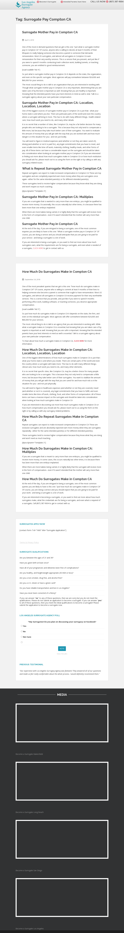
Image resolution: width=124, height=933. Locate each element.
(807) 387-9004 (115, 1)
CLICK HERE (38, 248)
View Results (62, 654)
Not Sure (27, 637)
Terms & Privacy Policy (29, 542)
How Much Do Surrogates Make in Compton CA (57, 272)
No (24, 631)
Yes (24, 626)
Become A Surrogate (45, 2)
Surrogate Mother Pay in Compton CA (50, 32)
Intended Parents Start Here (72, 2)
